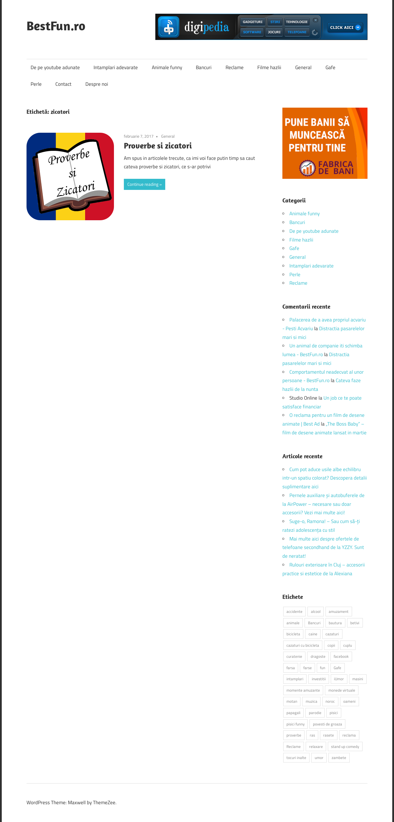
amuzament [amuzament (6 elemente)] (339, 611)
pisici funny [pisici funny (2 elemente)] (295, 724)
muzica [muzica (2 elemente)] (311, 701)
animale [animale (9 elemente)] (293, 623)
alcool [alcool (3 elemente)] (316, 611)
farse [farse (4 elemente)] (307, 668)
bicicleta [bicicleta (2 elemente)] (293, 634)
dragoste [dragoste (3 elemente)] (318, 656)
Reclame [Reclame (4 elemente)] (293, 746)
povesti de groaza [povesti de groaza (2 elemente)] (327, 724)
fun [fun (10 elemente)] (322, 668)
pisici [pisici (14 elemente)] (334, 713)
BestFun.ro (56, 26)
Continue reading (143, 184)
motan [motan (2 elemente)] (291, 701)
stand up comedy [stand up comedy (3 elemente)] (345, 746)
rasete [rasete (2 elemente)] (328, 735)
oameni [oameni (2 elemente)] (349, 701)
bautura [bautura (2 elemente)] (335, 623)
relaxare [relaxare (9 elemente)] (316, 746)
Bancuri (204, 67)
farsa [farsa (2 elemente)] (290, 668)
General (303, 67)
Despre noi (96, 84)
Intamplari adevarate (116, 67)
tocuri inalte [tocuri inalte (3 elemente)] (296, 757)
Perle (36, 84)
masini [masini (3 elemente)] (357, 679)
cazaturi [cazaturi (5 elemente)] (332, 634)
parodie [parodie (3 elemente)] (315, 713)
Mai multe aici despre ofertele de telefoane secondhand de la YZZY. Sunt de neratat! (323, 547)
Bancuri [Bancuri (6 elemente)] (314, 623)
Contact (63, 84)
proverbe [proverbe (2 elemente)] (293, 735)
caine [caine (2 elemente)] (313, 634)
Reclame (235, 67)
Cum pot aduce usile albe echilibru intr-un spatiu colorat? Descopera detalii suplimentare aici (324, 478)
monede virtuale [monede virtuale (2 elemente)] (341, 690)
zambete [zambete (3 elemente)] (339, 757)
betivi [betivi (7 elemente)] (354, 623)
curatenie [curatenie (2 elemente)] (294, 656)
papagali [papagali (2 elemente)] (293, 713)
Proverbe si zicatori (158, 145)
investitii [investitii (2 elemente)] (319, 679)
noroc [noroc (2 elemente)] (330, 701)
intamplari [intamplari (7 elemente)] (294, 679)
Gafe (330, 67)
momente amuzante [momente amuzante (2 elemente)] (303, 690)
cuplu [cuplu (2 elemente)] (347, 645)
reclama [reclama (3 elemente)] (349, 735)
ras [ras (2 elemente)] (312, 735)
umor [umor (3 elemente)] (319, 757)
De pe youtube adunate (55, 67)
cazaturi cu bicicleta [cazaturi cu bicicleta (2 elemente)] (302, 645)
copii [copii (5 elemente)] (331, 645)
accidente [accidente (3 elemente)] (294, 611)
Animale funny (167, 67)
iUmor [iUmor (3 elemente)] (339, 679)
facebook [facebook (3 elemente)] (341, 656)
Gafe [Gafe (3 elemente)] (337, 668)
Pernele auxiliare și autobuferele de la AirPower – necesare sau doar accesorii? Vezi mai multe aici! (323, 504)
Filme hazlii (269, 67)
